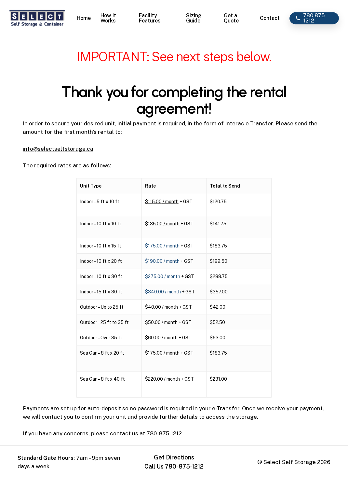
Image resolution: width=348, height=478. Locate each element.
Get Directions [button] (174, 457)
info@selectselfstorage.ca (58, 149)
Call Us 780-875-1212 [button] (174, 466)
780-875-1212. (164, 433)
